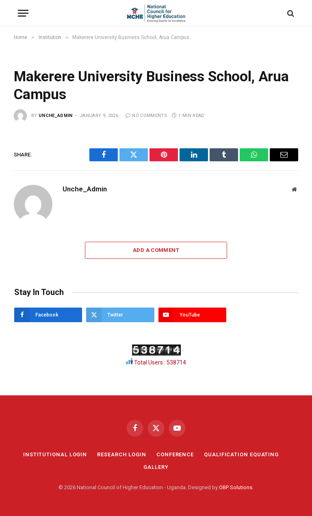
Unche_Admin (56, 115)
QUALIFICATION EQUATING (241, 454)
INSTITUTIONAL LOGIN (55, 454)
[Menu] (23, 13)
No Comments (146, 115)
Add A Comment (156, 250)
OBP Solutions (235, 487)
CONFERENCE (175, 454)
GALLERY (155, 467)
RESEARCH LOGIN (121, 454)
